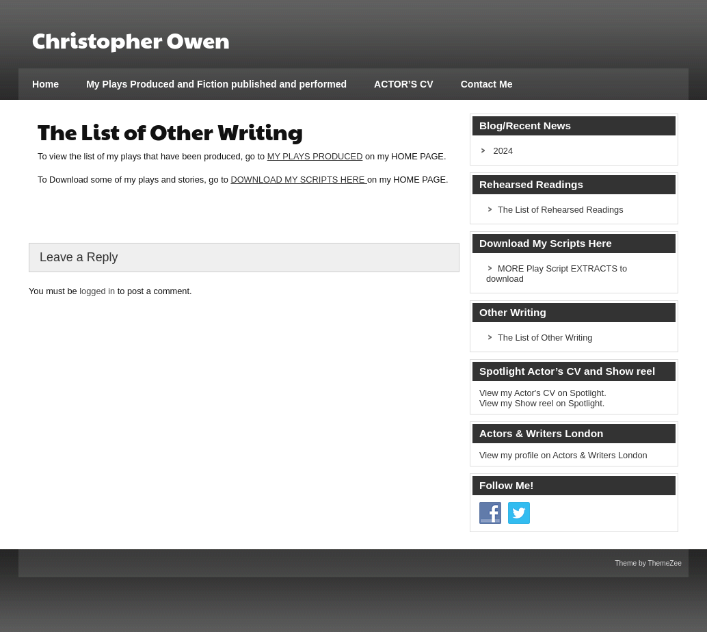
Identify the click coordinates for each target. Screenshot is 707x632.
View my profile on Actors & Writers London (563, 455)
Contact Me (487, 84)
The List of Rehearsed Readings (561, 210)
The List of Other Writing (545, 337)
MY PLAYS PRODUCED (315, 156)
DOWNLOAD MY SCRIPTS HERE (298, 179)
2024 (503, 151)
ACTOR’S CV (403, 84)
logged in (97, 291)
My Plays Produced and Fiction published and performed (216, 84)
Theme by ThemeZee (648, 563)
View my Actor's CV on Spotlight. (542, 393)
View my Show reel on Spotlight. (541, 403)
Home (45, 84)
